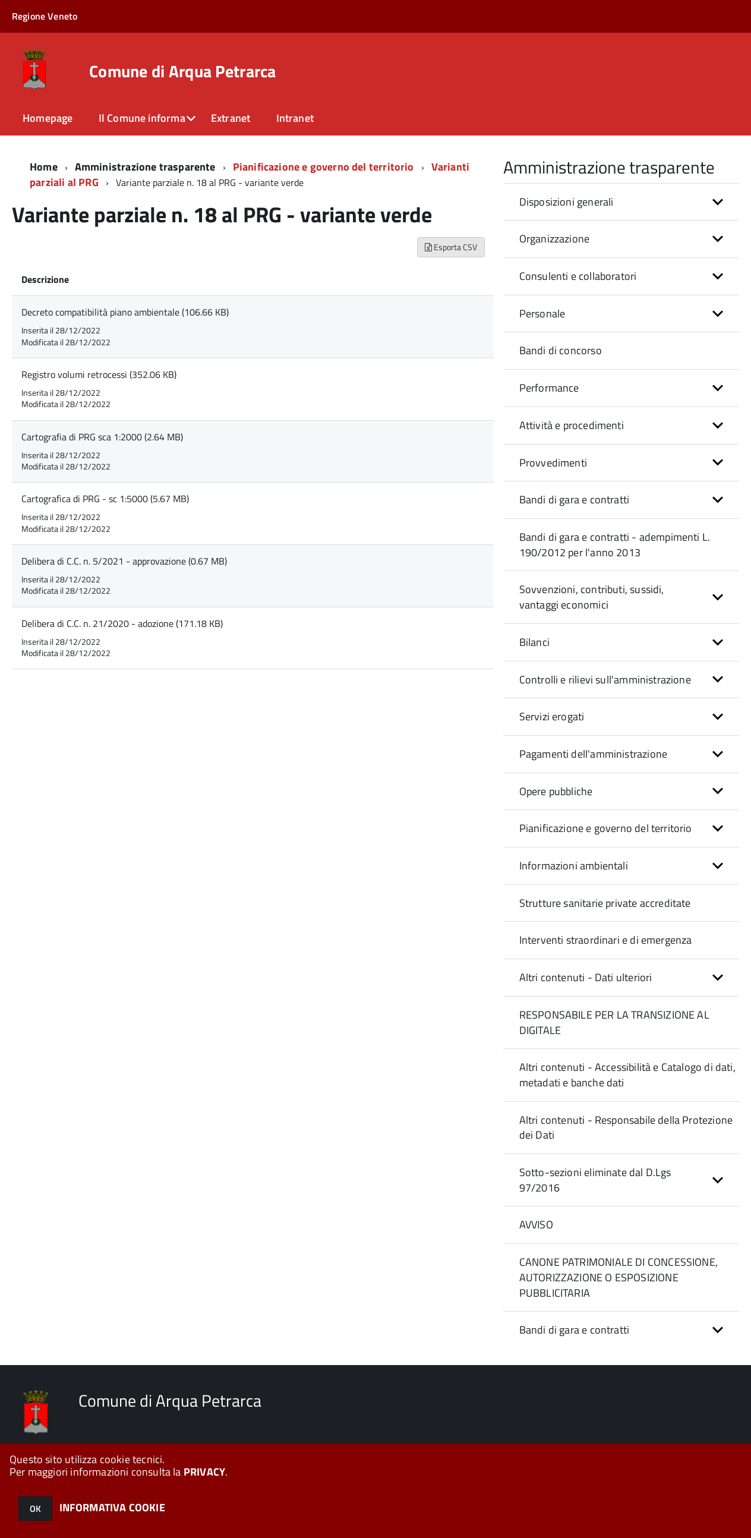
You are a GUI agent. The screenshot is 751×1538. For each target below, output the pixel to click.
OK (35, 1508)
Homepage (47, 118)
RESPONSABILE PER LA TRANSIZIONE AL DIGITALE (614, 1022)
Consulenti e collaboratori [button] (578, 276)
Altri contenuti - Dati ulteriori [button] (585, 977)
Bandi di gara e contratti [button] (574, 499)
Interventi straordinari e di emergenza (605, 940)
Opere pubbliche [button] (556, 791)
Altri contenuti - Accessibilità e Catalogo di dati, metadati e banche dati (627, 1075)
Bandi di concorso (560, 350)
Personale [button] (542, 313)
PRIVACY (204, 1472)
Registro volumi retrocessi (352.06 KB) (98, 374)
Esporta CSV (451, 247)
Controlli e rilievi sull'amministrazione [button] (605, 680)
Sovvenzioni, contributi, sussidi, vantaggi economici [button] (591, 597)
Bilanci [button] (534, 642)
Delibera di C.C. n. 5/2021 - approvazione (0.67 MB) (124, 561)
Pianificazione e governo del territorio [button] (605, 828)
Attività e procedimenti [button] (571, 425)
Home (44, 167)
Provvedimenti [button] (553, 463)
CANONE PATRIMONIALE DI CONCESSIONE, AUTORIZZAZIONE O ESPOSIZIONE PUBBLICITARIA (618, 1277)
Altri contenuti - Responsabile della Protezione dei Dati (626, 1127)
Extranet (230, 118)
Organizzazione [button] (554, 239)
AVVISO (536, 1224)
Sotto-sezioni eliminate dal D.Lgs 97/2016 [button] (595, 1180)
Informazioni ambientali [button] (573, 866)
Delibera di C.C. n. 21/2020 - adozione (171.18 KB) (122, 623)
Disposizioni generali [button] (566, 202)
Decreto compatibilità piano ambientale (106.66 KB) (125, 312)
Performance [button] (549, 388)
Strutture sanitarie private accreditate (605, 903)
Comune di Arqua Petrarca (182, 71)
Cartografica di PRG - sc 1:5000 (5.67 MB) (105, 498)
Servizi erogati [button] (552, 716)
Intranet (295, 118)
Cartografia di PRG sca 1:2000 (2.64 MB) (102, 437)
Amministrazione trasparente (145, 167)
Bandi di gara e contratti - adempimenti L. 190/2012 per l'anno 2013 (615, 544)
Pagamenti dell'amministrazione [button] (593, 754)
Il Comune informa (142, 118)
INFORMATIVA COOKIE (112, 1507)
